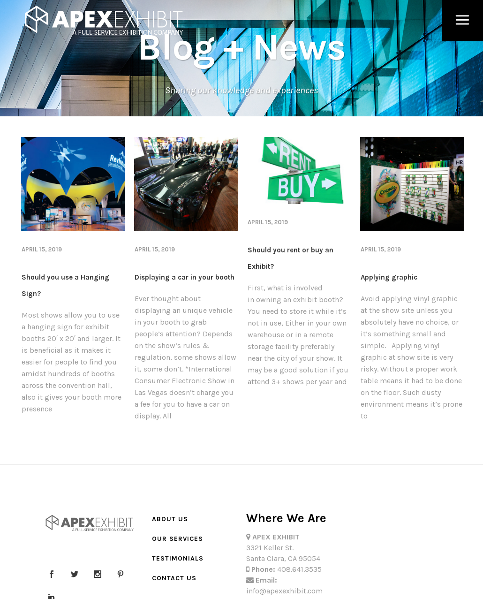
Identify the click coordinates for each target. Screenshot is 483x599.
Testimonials (178, 558)
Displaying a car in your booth (184, 277)
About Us (170, 519)
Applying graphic (389, 277)
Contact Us (174, 578)
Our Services (177, 539)
